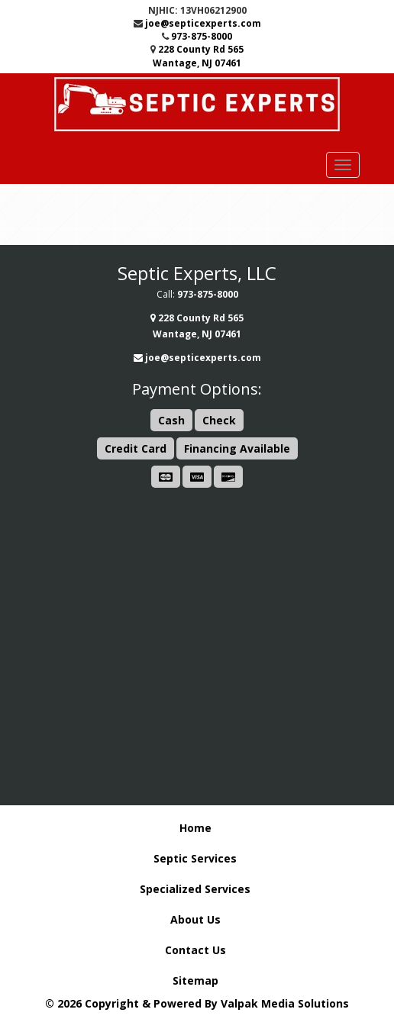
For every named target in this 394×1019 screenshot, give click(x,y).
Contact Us (195, 950)
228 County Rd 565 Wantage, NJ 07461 (198, 56)
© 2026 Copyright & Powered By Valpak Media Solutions (197, 1003)
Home (195, 828)
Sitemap (195, 980)
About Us (195, 919)
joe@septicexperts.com (203, 23)
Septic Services (195, 858)
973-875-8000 (201, 36)
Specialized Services (195, 889)
